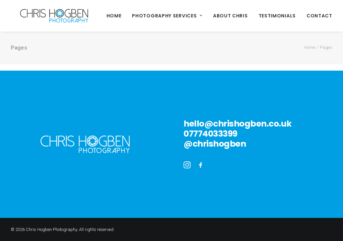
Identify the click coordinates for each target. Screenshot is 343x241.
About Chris (211, 15)
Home (95, 15)
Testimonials (258, 15)
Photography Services (148, 15)
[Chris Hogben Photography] (45, 15)
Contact (301, 15)
